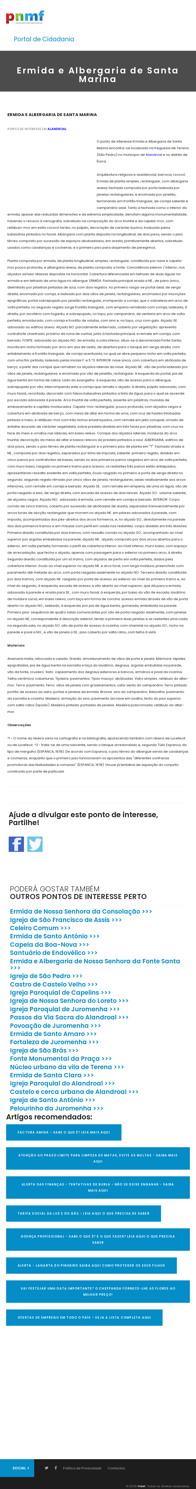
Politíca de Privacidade (82, 1468)
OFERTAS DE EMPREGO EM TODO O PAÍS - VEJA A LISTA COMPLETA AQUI (84, 1317)
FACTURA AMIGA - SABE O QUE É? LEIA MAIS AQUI (64, 1132)
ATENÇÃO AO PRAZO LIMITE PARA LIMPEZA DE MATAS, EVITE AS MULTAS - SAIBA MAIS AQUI (98, 1158)
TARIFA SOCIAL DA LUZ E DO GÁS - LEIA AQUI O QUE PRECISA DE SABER (84, 1213)
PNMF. (141, 1486)
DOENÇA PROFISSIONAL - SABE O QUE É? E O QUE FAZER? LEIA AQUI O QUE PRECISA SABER (98, 1239)
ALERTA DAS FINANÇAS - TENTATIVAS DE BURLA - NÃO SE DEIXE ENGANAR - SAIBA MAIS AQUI (98, 1187)
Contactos (116, 1468)
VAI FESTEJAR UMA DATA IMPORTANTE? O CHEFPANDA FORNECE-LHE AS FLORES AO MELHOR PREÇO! (98, 1291)
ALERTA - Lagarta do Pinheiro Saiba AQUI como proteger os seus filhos (91, 1265)
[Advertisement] (45, 170)
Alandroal (57, 129)
